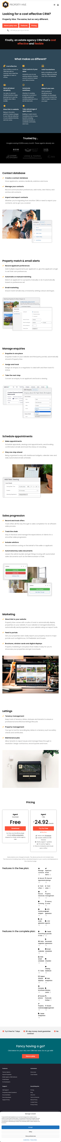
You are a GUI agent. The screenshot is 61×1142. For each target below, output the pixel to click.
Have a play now (10, 25)
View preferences (30, 1136)
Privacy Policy (33, 1139)
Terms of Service (34, 1097)
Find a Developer (6, 1097)
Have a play (30, 1056)
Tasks (42, 971)
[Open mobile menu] (54, 5)
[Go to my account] (58, 5)
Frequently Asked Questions (9, 1092)
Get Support (5, 1090)
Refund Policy (33, 1099)
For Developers (6, 1082)
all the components (18, 835)
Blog (31, 1092)
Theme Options (6, 1072)
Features (24, 25)
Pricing (34, 25)
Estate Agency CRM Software (9, 1077)
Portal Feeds (5, 1079)
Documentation (6, 1095)
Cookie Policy (26, 1139)
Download (15, 828)
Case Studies (33, 1074)
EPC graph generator (48, 911)
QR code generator (41, 921)
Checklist (48, 961)
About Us (32, 1095)
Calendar (41, 951)
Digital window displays (41, 978)
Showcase (33, 1072)
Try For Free (43, 828)
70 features (48, 835)
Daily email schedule (41, 959)
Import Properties (6, 1074)
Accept (30, 1127)
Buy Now (44, 832)
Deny (30, 1132)
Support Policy (6, 1099)
